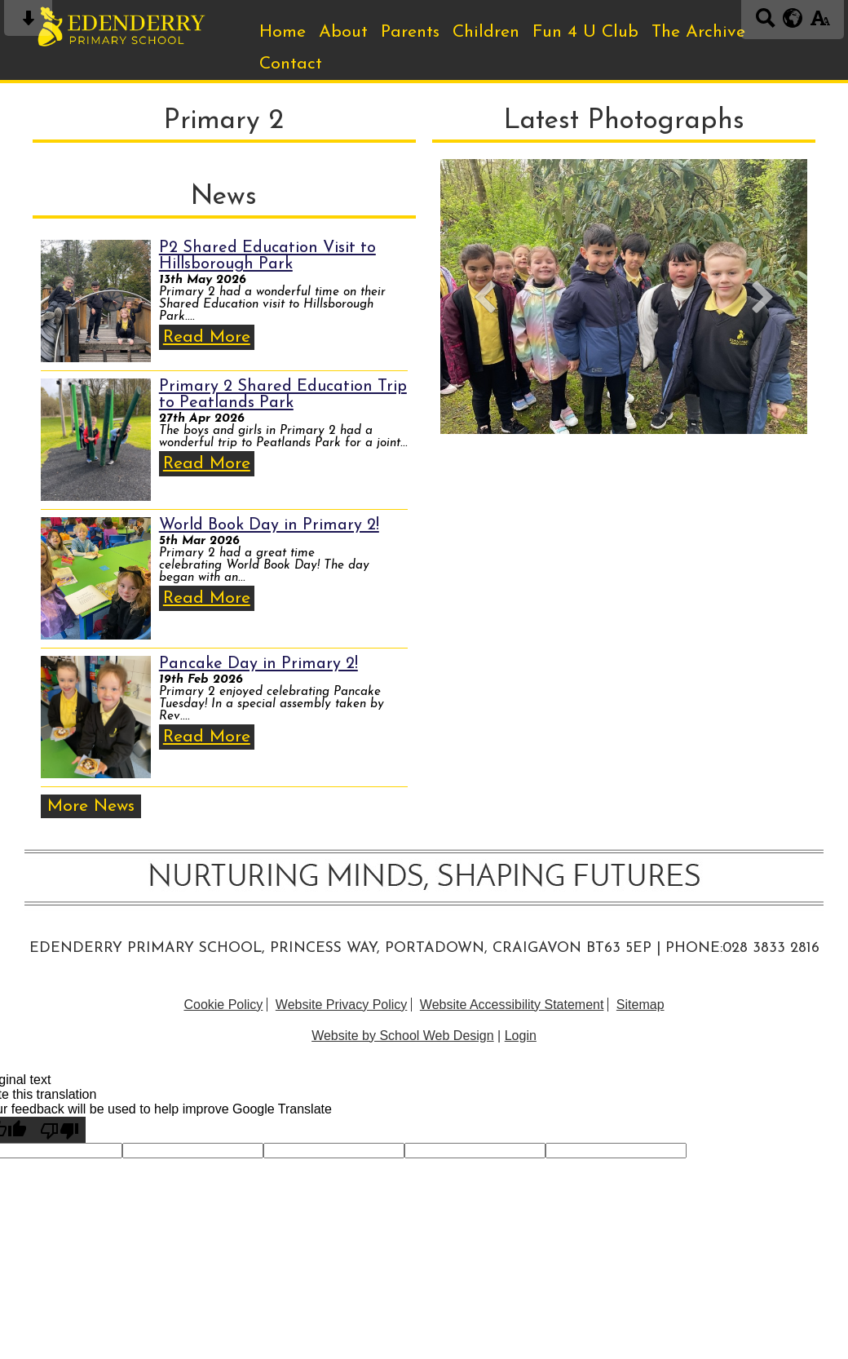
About (343, 32)
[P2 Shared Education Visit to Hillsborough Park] (96, 301)
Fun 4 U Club (585, 32)
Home (282, 32)
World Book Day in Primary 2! (269, 525)
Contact (290, 64)
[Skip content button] (28, 23)
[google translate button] (793, 18)
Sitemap (640, 1005)
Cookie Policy (223, 1005)
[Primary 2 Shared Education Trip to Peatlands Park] (96, 439)
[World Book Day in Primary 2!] (96, 578)
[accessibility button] (820, 23)
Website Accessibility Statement (512, 1005)
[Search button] (765, 23)
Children (486, 32)
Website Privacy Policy (342, 1005)
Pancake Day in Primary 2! (258, 664)
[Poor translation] (59, 1130)
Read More (206, 337)
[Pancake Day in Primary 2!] (96, 717)
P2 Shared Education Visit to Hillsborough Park (267, 256)
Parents (410, 32)
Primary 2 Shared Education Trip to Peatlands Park (283, 394)
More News (91, 806)
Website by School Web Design (402, 1035)
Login (521, 1035)
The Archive (698, 32)
